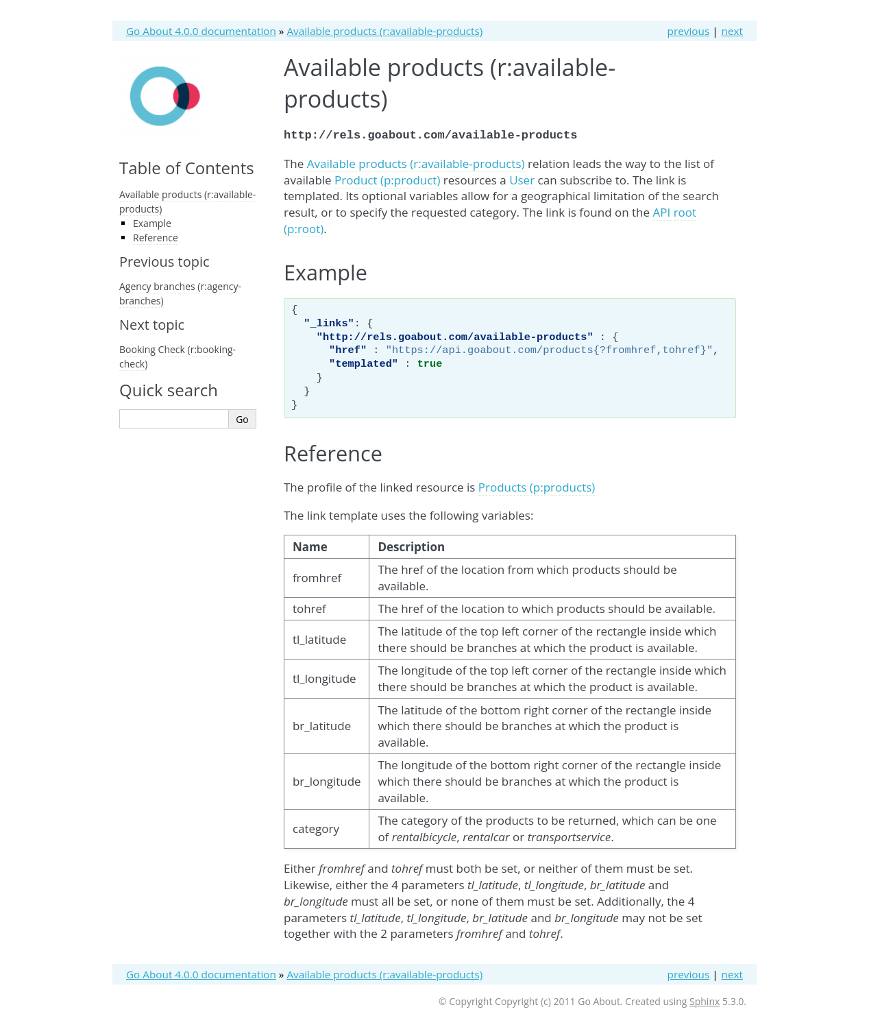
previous (689, 31)
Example (152, 223)
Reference (155, 237)
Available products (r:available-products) (384, 31)
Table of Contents (186, 167)
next (732, 31)
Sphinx (704, 999)
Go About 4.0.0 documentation (201, 31)
